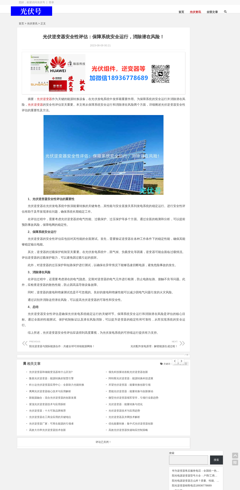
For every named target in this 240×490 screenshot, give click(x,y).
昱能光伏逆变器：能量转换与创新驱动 (120, 398)
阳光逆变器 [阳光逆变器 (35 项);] (197, 115)
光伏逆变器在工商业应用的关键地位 (50, 424)
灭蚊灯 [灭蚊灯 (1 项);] (172, 110)
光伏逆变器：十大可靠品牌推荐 (47, 418)
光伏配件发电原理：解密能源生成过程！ (123, 351)
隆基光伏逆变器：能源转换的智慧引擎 (51, 386)
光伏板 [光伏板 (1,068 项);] (177, 87)
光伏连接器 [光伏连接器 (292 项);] (181, 93)
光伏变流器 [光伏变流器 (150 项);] (204, 77)
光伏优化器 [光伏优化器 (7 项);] (185, 77)
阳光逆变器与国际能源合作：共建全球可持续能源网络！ (62, 351)
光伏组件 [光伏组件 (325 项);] (197, 88)
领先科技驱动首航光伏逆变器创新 (117, 379)
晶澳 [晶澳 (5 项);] (216, 104)
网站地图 (89, 473)
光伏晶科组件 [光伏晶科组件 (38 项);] (195, 83)
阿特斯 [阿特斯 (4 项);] (211, 115)
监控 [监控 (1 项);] (199, 110)
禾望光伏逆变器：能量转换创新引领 (119, 392)
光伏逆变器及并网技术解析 (113, 424)
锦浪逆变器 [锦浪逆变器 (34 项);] (178, 115)
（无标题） (178, 67)
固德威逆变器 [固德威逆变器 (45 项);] (201, 104)
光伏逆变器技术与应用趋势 (113, 418)
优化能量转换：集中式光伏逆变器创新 (120, 431)
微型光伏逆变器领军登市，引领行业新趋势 (122, 405)
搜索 (171, 29)
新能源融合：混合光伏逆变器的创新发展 (52, 405)
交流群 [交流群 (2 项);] (172, 78)
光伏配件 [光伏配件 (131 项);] (177, 99)
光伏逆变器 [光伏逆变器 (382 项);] (207, 93)
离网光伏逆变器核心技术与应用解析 (50, 398)
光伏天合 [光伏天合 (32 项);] (176, 83)
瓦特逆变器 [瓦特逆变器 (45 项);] (186, 109)
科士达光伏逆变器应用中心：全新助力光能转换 (56, 392)
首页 (174, 12)
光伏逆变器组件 (202, 471)
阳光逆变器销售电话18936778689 (192, 62)
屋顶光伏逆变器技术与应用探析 (47, 411)
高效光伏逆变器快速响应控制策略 (117, 437)
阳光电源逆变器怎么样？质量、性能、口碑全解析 (201, 57)
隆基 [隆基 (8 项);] (172, 120)
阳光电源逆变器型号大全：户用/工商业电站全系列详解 (204, 52)
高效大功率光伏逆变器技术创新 (47, 437)
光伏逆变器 (44, 95)
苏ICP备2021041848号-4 (114, 473)
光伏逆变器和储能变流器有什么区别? (51, 379)
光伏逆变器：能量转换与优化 (115, 411)
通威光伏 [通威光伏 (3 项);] (208, 109)
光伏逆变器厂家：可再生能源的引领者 (51, 431)
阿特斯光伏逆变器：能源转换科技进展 (120, 386)
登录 (51, 2)
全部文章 (205, 12)
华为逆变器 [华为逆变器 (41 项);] (178, 104)
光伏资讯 (188, 12)
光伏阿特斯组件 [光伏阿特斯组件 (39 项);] (201, 99)
